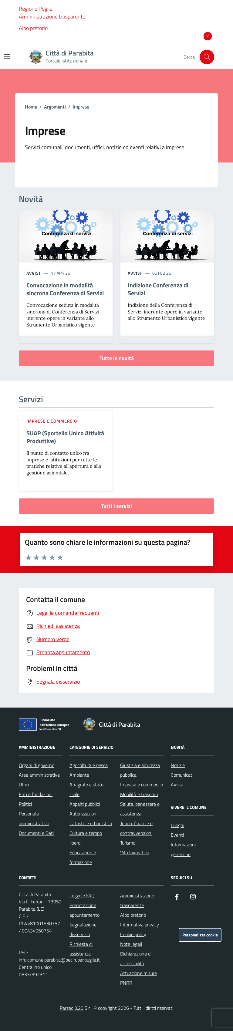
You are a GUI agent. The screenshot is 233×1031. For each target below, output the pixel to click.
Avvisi (177, 784)
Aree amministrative (39, 774)
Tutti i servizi (116, 506)
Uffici (24, 784)
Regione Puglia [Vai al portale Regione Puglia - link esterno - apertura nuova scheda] (35, 9)
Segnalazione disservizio (82, 929)
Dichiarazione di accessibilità (135, 958)
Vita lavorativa (134, 852)
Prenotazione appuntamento (84, 910)
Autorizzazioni (83, 813)
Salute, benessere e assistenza (140, 808)
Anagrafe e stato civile (86, 789)
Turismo (127, 842)
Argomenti (55, 106)
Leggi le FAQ (82, 895)
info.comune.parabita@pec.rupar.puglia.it (59, 959)
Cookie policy (133, 934)
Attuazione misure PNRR (138, 977)
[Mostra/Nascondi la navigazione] (7, 56)
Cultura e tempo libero (85, 837)
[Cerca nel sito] (207, 57)
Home (31, 106)
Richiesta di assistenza (81, 948)
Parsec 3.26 (71, 1008)
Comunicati (182, 774)
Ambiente (79, 774)
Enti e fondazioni (35, 794)
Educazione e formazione (82, 857)
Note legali (131, 944)
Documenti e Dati (36, 833)
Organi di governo (36, 765)
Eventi (177, 835)
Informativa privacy (139, 924)
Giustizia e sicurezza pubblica (140, 770)
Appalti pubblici (84, 804)
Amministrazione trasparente (52, 16)
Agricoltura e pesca (88, 765)
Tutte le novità (117, 358)
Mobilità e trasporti (139, 794)
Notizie (178, 765)
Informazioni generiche (183, 849)
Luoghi (177, 825)
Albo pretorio (33, 28)
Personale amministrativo (34, 818)
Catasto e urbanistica (90, 823)
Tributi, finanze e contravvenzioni (136, 828)
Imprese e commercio (51, 421)
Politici (25, 804)
